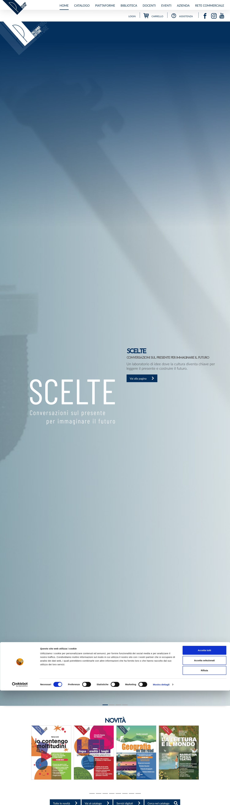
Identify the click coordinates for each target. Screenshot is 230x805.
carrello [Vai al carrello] (153, 16)
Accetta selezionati (204, 775)
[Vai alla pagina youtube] (221, 15)
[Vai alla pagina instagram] (215, 15)
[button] (3, 364)
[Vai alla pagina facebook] (206, 15)
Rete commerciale (209, 5)
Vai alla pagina (144, 379)
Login (132, 16)
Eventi (166, 5)
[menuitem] (64, 5)
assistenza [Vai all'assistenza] (182, 16)
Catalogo (82, 5)
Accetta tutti (204, 764)
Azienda (183, 5)
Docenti (149, 5)
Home (64, 5)
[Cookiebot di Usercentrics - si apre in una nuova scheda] (19, 799)
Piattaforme (105, 5)
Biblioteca (129, 5)
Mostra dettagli (161, 799)
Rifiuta (204, 784)
